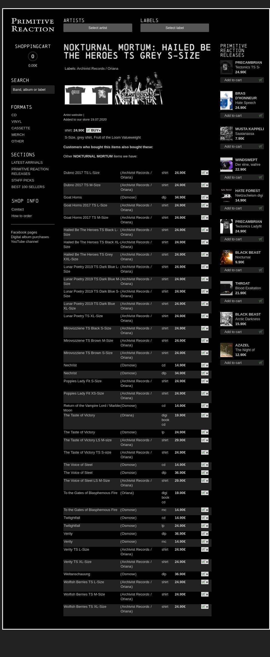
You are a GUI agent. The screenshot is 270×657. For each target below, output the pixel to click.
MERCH (18, 135)
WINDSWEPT (246, 160)
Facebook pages (24, 232)
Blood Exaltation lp (248, 288)
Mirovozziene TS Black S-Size (87, 328)
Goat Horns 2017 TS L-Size (85, 205)
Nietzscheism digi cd (249, 195)
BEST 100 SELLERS (28, 187)
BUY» (96, 130)
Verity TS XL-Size (78, 562)
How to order (21, 216)
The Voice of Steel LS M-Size (87, 480)
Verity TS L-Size (76, 549)
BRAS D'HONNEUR (246, 95)
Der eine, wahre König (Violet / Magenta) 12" (247, 164)
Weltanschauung (77, 574)
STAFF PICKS (22, 180)
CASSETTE (20, 128)
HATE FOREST (247, 191)
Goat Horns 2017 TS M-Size (86, 217)
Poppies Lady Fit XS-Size (84, 393)
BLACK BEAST (248, 252)
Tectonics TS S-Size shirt (247, 67)
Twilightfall (72, 518)
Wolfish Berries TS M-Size (84, 594)
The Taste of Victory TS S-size (87, 452)
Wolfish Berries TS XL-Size (85, 607)
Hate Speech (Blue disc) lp (245, 103)
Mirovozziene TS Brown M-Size (88, 340)
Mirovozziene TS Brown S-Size (88, 353)
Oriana (113, 68)
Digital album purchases (30, 237)
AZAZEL (242, 345)
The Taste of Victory (79, 415)
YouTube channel (24, 242)
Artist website (73, 114)
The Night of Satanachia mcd (248, 350)
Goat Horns (73, 197)
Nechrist (70, 365)
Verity (68, 534)
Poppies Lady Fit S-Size (83, 381)
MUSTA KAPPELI (249, 129)
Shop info (25, 201)
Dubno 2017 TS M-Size (82, 185)
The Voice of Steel (78, 465)
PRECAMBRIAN (248, 62)
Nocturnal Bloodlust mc (245, 257)
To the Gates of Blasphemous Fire (91, 493)
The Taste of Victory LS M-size (88, 440)
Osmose (128, 197)
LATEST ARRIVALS (27, 162)
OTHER (17, 141)
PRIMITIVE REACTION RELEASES (30, 171)
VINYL (16, 121)
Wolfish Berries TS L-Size (84, 582)
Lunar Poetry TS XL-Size (83, 316)
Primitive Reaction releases (233, 50)
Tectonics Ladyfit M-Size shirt (248, 226)
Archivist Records (91, 68)
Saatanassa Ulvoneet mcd (246, 134)
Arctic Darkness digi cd (247, 319)
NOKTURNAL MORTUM (107, 47)
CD (14, 115)
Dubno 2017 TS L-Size (81, 173)
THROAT (242, 283)
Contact (17, 209)
